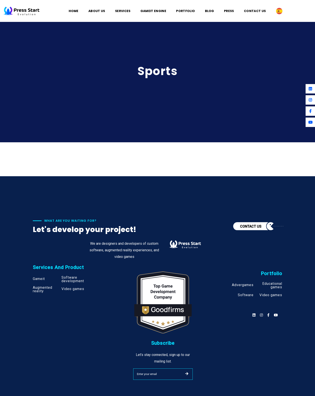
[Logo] (21, 11)
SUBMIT (187, 373)
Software (246, 295)
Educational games (272, 285)
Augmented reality (42, 289)
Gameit (39, 279)
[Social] (276, 315)
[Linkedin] (310, 89)
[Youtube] (310, 122)
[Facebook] (310, 111)
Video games (72, 289)
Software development (72, 279)
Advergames (243, 285)
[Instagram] (310, 100)
